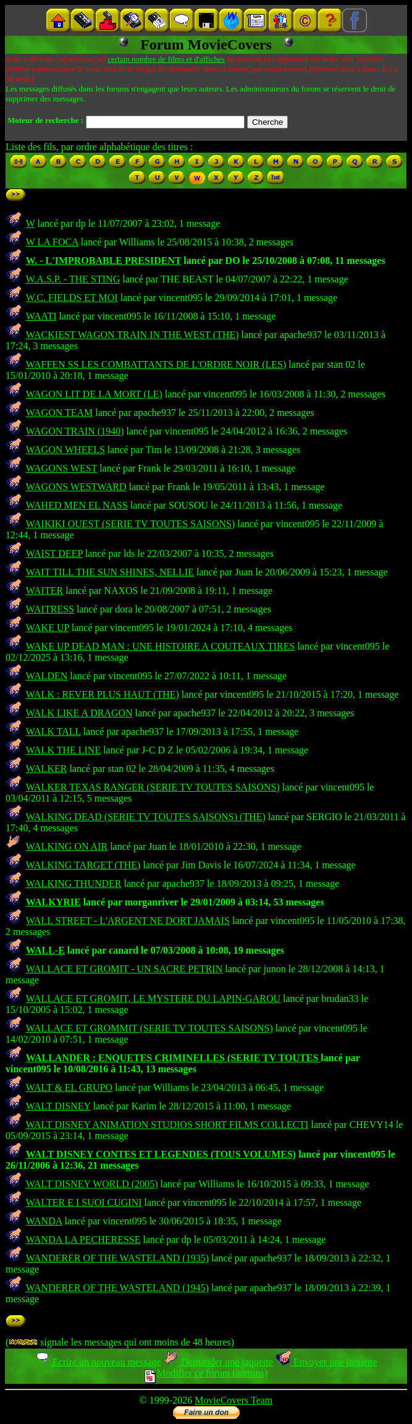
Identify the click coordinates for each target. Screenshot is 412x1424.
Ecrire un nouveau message (98, 1362)
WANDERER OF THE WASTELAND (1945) (117, 1287)
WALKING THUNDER (74, 883)
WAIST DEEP (54, 553)
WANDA (44, 1221)
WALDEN (47, 676)
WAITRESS (50, 609)
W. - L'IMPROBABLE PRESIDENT (104, 260)
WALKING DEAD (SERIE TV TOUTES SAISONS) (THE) (146, 817)
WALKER (46, 768)
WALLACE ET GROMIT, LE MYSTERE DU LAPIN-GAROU (153, 998)
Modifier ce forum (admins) (206, 1373)
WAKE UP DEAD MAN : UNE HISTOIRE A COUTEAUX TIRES (160, 646)
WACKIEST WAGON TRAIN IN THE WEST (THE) (132, 334)
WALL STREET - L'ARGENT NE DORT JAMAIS (128, 920)
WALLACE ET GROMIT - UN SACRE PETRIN (124, 969)
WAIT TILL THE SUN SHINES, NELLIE (110, 572)
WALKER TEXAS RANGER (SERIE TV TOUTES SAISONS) (153, 787)
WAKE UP (47, 627)
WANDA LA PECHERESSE (83, 1239)
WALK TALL (53, 731)
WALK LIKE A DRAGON (79, 713)
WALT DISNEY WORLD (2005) (92, 1184)
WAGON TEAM (59, 412)
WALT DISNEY (58, 1106)
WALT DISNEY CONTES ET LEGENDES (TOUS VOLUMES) (161, 1154)
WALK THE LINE (63, 750)
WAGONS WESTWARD (76, 486)
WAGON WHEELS (65, 449)
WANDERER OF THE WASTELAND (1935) (117, 1258)
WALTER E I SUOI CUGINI (84, 1202)
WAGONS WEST (61, 468)
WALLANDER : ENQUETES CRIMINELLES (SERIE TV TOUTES (173, 1058)
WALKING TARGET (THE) (83, 865)
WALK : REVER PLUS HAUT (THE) (102, 694)
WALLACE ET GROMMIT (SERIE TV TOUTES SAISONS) (149, 1028)
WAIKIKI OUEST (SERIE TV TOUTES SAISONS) (130, 524)
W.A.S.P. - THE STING (73, 279)
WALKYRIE (53, 902)
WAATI (41, 316)
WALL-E (45, 950)
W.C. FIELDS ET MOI (72, 297)
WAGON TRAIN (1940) (75, 431)
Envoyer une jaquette (326, 1362)
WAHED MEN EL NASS (77, 505)
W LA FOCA (52, 242)
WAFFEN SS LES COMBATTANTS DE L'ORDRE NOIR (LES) (156, 364)
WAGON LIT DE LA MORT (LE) (94, 394)
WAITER (44, 590)
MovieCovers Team (233, 1400)
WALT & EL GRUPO (69, 1087)
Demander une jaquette (218, 1362)
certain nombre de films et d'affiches (165, 59)
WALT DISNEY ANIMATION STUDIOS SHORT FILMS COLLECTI (167, 1124)
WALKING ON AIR (66, 846)
